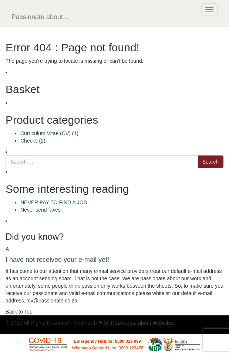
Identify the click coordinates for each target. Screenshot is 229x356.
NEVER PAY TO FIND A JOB (53, 202)
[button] (114, 254)
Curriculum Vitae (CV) (45, 133)
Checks (29, 141)
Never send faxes (40, 210)
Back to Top (19, 312)
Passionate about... (39, 17)
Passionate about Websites (142, 323)
